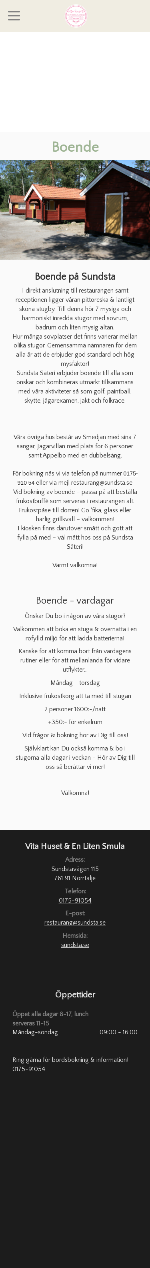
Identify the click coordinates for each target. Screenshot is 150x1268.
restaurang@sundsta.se (75, 922)
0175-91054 (75, 900)
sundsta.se (75, 945)
